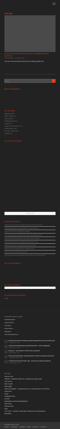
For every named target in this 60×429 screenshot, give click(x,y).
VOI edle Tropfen (9, 131)
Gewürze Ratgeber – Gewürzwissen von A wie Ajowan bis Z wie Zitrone (27, 389)
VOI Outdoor (7, 325)
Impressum (8, 391)
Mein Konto (8, 404)
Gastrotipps (8, 386)
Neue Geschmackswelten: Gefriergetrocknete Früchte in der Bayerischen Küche (23, 235)
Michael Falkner (8, 328)
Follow (6, 298)
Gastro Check (8, 116)
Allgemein (7, 113)
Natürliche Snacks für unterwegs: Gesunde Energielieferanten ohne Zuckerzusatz (23, 224)
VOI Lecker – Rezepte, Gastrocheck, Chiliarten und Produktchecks (25, 411)
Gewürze (7, 118)
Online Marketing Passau (11, 334)
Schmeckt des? (9, 406)
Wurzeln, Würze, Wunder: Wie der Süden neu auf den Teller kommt (19, 245)
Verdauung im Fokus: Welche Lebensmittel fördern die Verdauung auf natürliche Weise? (24, 255)
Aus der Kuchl (8, 376)
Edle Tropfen (8, 384)
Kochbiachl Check (9, 121)
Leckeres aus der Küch (11, 126)
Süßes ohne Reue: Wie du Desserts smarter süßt (15, 252)
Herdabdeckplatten (9, 319)
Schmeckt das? (9, 128)
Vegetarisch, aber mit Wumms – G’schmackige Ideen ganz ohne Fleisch (21, 241)
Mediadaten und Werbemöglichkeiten (16, 401)
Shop (6, 408)
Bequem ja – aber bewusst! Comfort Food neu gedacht (17, 231)
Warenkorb (7, 413)
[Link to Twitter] (54, 424)
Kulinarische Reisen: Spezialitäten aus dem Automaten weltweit (19, 248)
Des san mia (8, 381)
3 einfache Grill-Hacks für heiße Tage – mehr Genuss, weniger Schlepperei (21, 238)
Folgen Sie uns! (30, 213)
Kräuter (6, 123)
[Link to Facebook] (51, 424)
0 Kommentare (8, 58)
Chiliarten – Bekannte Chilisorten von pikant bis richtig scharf (23, 379)
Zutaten (6, 133)
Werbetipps (7, 331)
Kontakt (6, 399)
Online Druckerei (9, 322)
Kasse (6, 394)
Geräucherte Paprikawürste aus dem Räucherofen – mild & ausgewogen (21, 228)
